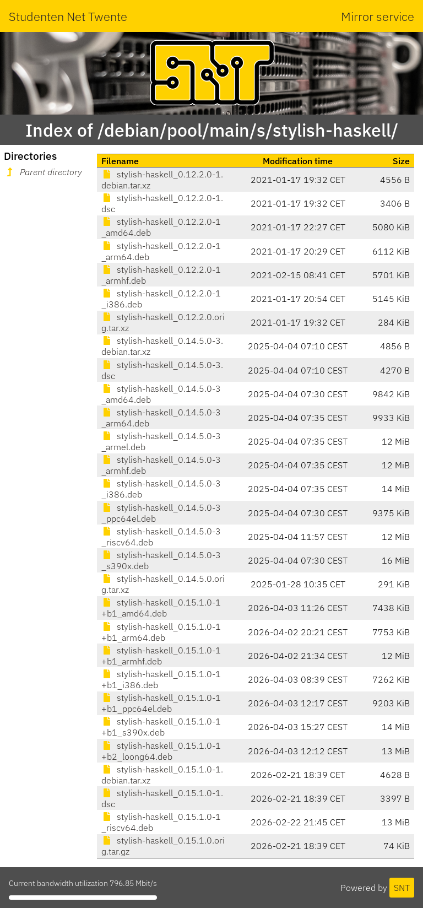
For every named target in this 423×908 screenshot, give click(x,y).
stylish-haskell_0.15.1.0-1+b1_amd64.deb (161, 608)
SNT (402, 887)
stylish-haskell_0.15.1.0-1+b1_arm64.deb (161, 632)
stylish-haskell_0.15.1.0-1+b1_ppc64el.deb (161, 703)
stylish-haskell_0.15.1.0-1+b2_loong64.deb (161, 751)
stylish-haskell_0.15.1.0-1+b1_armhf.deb (161, 656)
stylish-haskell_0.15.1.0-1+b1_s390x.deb (161, 727)
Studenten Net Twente (68, 16)
